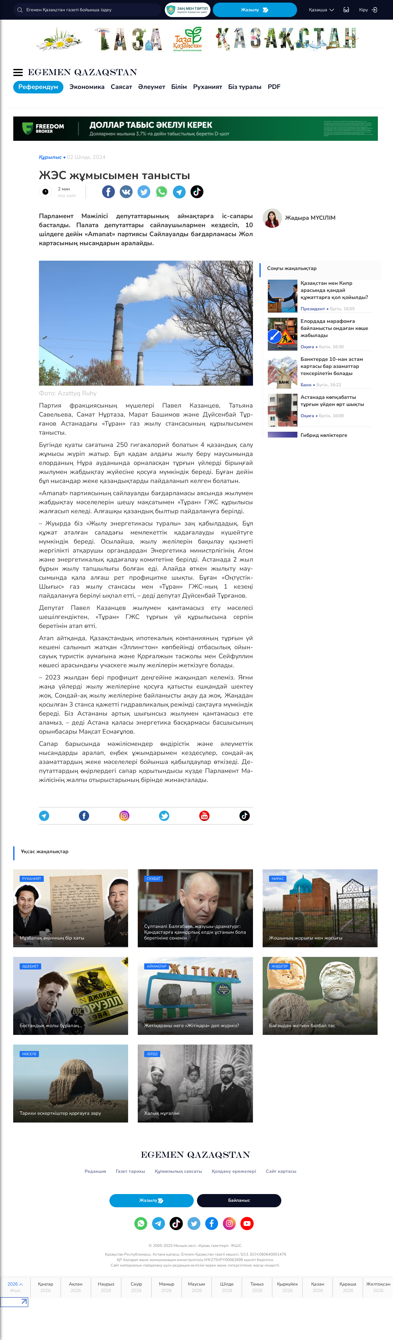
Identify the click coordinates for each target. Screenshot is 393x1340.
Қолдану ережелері (234, 1171)
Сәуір (136, 1287)
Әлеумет (151, 86)
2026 (15, 1287)
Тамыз (257, 1287)
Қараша (348, 1287)
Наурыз (106, 1287)
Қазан (317, 1287)
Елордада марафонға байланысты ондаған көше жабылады (334, 328)
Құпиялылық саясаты (178, 1171)
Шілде (227, 1287)
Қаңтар (45, 1287)
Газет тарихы (130, 1171)
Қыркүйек (287, 1287)
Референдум (38, 86)
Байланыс (239, 1200)
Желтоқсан (378, 1287)
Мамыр (166, 1287)
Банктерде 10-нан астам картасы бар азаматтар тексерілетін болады (332, 366)
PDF (274, 86)
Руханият (207, 86)
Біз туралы (245, 86)
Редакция (95, 1171)
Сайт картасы (281, 1171)
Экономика (87, 86)
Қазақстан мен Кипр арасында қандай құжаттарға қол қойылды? (334, 290)
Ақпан (76, 1287)
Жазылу (255, 9)
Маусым (197, 1287)
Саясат (121, 86)
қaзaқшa (322, 10)
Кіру (368, 10)
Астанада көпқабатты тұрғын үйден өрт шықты (332, 401)
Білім (179, 86)
